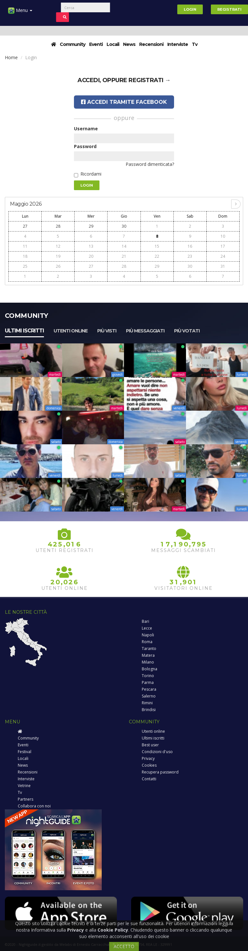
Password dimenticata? (150, 164)
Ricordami (90, 174)
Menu (20, 12)
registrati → (149, 80)
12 (58, 246)
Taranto (149, 648)
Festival (24, 751)
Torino (148, 675)
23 (190, 256)
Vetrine (24, 785)
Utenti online (71, 331)
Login (190, 9)
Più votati (187, 331)
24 (223, 256)
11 (25, 246)
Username (86, 128)
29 (91, 226)
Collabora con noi (34, 806)
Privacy (148, 758)
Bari (145, 621)
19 (58, 256)
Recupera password (160, 772)
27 (25, 226)
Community (72, 44)
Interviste (177, 44)
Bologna (149, 669)
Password (85, 146)
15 (157, 246)
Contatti (149, 779)
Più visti (106, 331)
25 (25, 266)
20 (91, 256)
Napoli (148, 635)
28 (58, 226)
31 (223, 266)
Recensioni (151, 44)
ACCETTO (124, 946)
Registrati (229, 9)
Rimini (147, 703)
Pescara (149, 689)
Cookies (149, 765)
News (129, 44)
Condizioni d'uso (157, 751)
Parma (148, 682)
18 (25, 256)
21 (124, 256)
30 (124, 226)
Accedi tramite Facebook (124, 102)
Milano (148, 662)
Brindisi (149, 709)
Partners (25, 799)
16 (190, 246)
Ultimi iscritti (24, 331)
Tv (194, 44)
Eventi (96, 44)
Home (11, 57)
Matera (148, 655)
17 (223, 246)
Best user (150, 745)
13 (91, 246)
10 (223, 236)
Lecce (147, 628)
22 (157, 256)
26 (58, 266)
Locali (113, 44)
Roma (147, 641)
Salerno (149, 696)
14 (124, 246)
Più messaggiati (145, 331)
